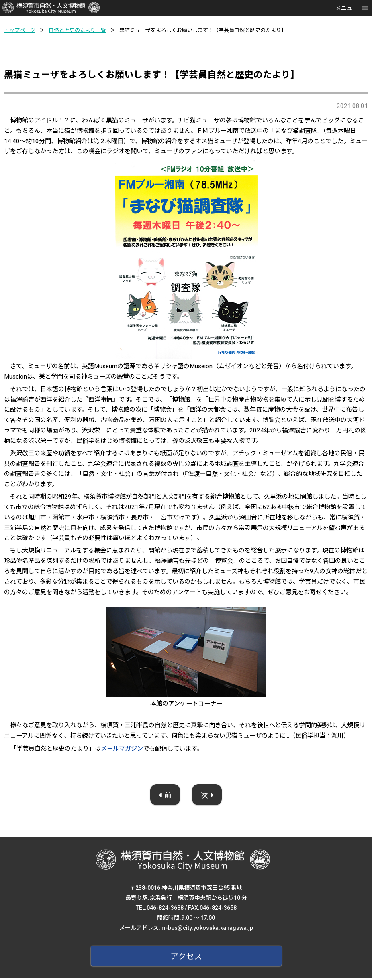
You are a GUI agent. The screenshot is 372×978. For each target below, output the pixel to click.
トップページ (19, 30)
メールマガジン (122, 748)
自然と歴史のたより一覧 (77, 30)
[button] (346, 8)
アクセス (186, 956)
